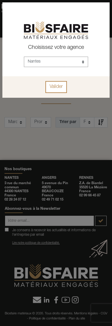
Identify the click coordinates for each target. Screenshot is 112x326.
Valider (56, 87)
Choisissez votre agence (56, 47)
